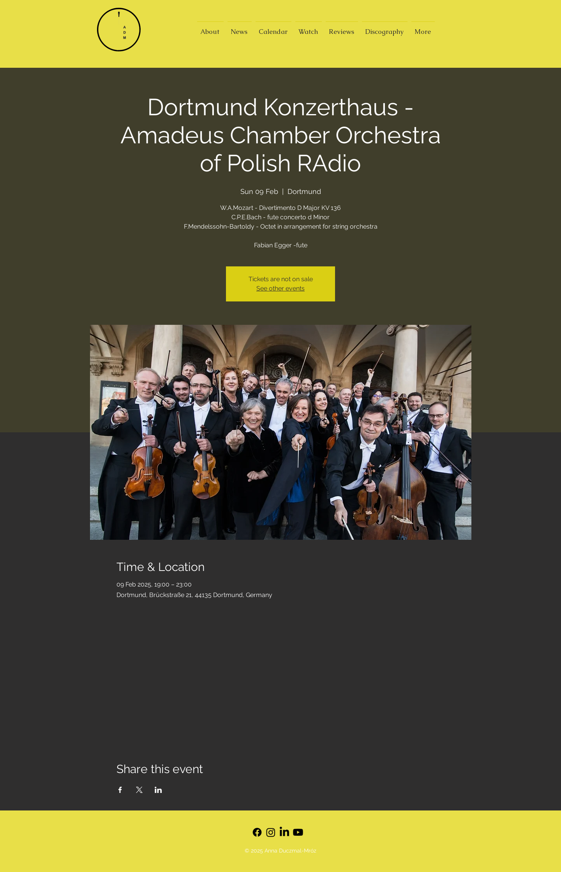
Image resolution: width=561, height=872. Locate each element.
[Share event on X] (139, 790)
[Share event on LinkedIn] (158, 790)
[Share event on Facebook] (120, 790)
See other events (280, 288)
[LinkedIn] (284, 832)
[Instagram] (271, 832)
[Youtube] (298, 832)
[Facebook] (257, 832)
